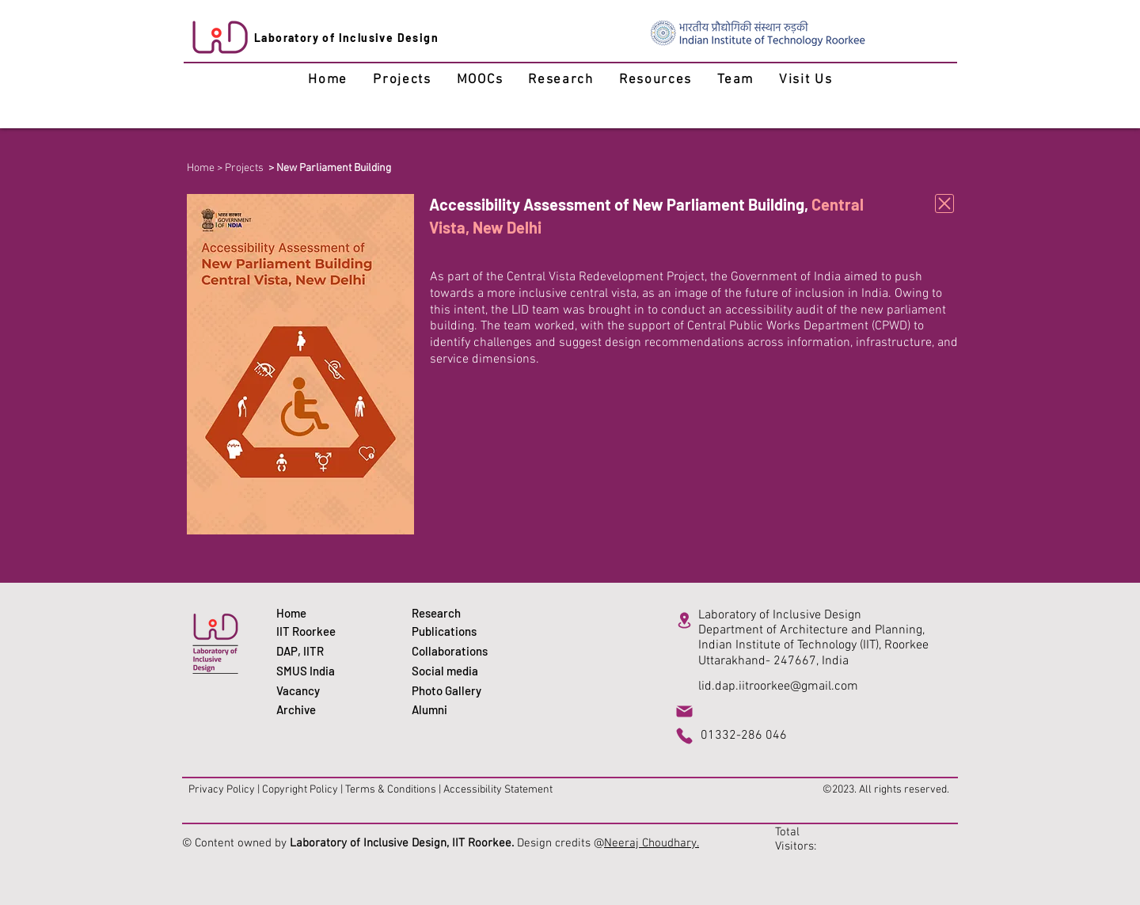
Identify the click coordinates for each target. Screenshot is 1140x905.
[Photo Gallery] (452, 691)
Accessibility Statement (498, 790)
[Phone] (684, 735)
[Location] (684, 620)
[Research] (452, 613)
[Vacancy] (317, 691)
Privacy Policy (221, 790)
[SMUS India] (317, 671)
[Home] (317, 613)
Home (201, 168)
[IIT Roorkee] (317, 631)
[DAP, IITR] (317, 651)
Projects (244, 168)
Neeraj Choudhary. (651, 843)
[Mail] (684, 711)
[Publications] (452, 631)
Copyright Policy (300, 790)
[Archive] (317, 710)
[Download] (944, 203)
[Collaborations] (452, 651)
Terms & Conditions (390, 790)
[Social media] (452, 671)
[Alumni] (452, 710)
